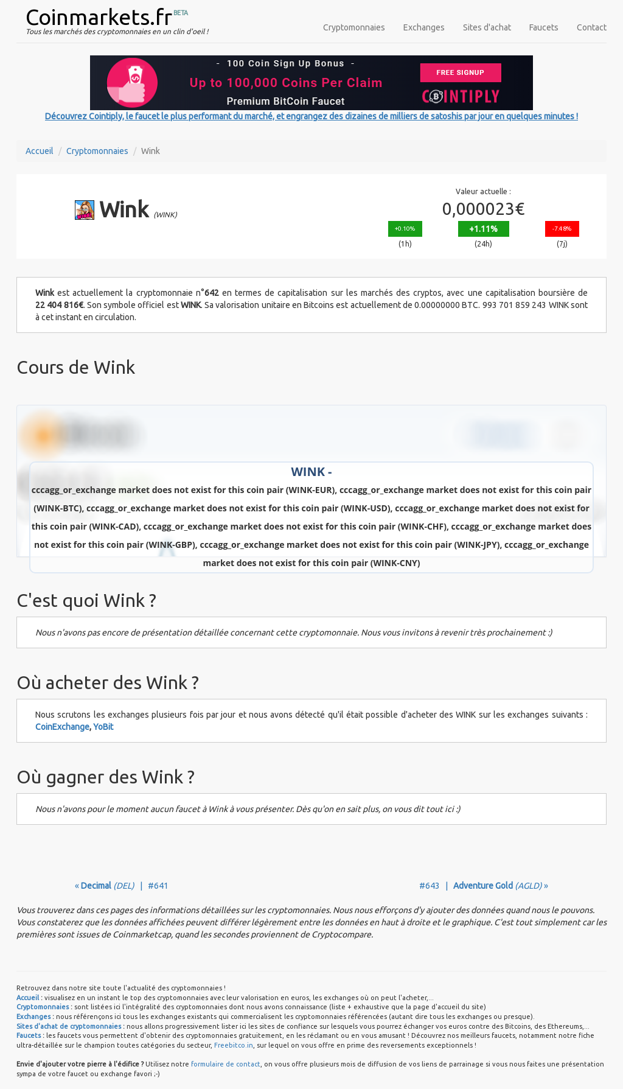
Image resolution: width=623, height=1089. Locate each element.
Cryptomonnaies (354, 27)
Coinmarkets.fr (99, 16)
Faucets (544, 27)
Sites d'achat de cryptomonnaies (68, 1026)
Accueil (40, 151)
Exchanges (424, 27)
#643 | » (483, 886)
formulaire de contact (225, 1064)
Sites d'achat (487, 27)
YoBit (103, 727)
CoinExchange (62, 727)
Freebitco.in (233, 1045)
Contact (592, 27)
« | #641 (122, 886)
